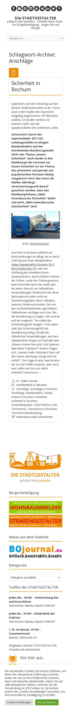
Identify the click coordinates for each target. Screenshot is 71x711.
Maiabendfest (34, 393)
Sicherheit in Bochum (25, 86)
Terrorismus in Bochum (42, 409)
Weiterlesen (32, 372)
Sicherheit (41, 397)
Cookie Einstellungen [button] (19, 702)
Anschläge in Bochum (43, 389)
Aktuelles (41, 385)
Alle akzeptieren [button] (46, 702)
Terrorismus (18, 409)
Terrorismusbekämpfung (26, 413)
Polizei (48, 393)
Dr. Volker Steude (26, 381)
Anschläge (22, 389)
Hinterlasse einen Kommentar (34, 417)
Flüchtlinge (17, 393)
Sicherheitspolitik (21, 405)
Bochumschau (39, 243)
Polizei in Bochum (22, 397)
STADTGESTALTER (45, 405)
